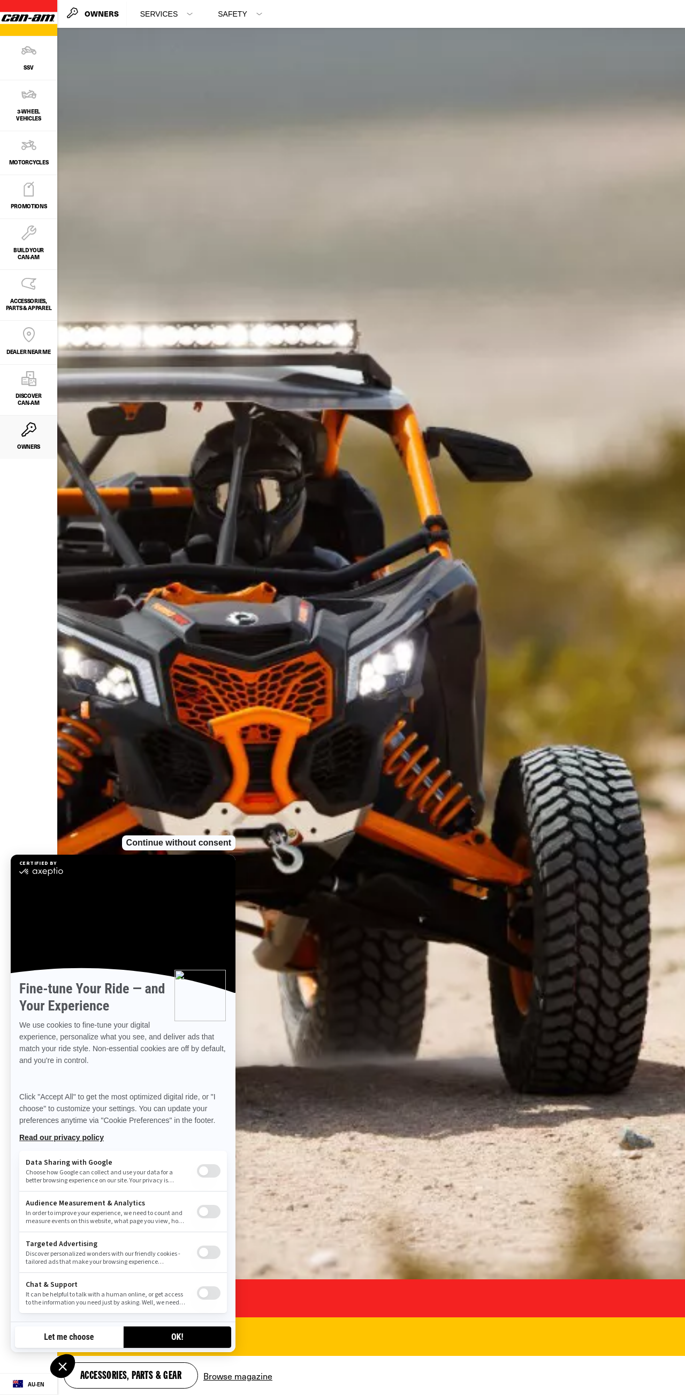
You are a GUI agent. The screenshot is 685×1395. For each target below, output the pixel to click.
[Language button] (28, 1384)
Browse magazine (237, 1375)
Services (159, 14)
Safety (232, 14)
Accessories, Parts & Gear (130, 1376)
